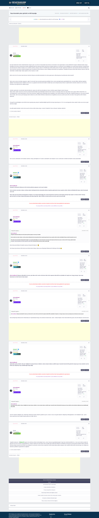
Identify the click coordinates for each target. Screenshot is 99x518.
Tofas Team (57, 13)
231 (84, 169)
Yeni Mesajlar (18, 7)
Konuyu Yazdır (12, 505)
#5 (88, 255)
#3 (88, 166)
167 (83, 142)
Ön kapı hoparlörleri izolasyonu (49, 489)
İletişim (29, 7)
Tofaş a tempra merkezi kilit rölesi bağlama (49, 500)
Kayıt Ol (87, 3)
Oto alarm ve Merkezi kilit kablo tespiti (49, 498)
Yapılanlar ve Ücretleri (64, 13)
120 (82, 50)
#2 (88, 138)
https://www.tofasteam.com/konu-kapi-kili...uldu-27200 (31, 196)
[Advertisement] (49, 35)
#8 (88, 380)
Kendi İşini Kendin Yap (73, 13)
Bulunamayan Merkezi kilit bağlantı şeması (49, 492)
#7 (88, 342)
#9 (88, 423)
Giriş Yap (79, 3)
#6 (88, 290)
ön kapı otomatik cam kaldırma (49, 487)
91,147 (85, 171)
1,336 (83, 51)
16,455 (84, 143)
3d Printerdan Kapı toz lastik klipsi (49, 484)
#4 (88, 210)
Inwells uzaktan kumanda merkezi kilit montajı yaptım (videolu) (49, 495)
